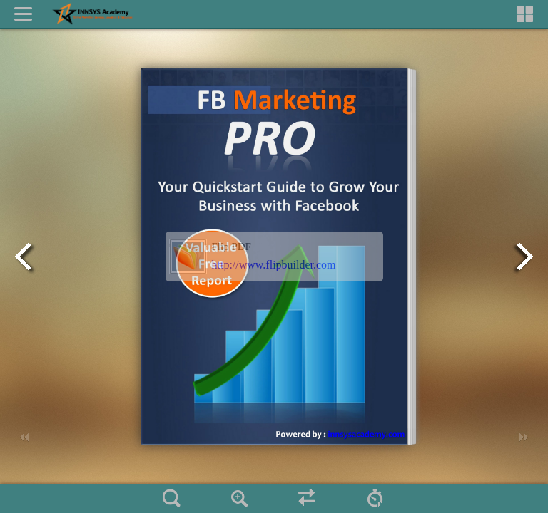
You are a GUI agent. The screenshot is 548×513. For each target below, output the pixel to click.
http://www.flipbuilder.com (274, 265)
